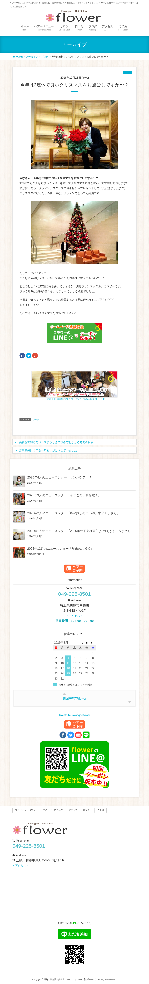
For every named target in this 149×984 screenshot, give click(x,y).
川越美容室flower (74, 698)
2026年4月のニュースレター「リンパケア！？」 (61, 477)
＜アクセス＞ (74, 615)
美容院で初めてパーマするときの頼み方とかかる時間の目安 (56, 442)
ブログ (127, 72)
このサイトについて (53, 810)
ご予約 (100, 810)
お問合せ (87, 810)
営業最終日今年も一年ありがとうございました (48, 450)
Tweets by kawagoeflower (74, 715)
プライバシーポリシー (26, 810)
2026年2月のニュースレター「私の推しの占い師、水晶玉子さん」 (73, 513)
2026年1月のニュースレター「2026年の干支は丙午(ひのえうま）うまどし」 (80, 531)
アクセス (72, 810)
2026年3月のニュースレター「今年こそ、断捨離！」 (64, 495)
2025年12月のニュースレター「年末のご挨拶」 (60, 548)
